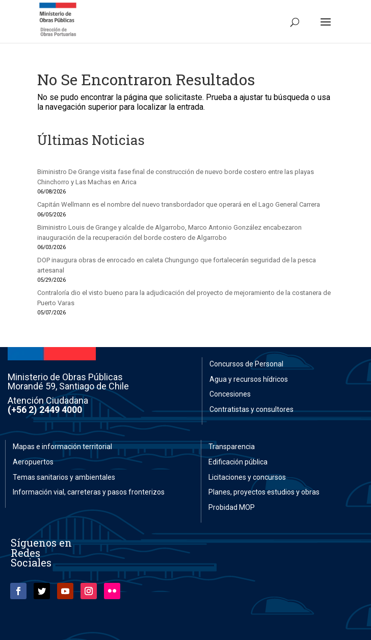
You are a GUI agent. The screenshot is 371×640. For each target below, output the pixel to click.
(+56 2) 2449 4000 (45, 409)
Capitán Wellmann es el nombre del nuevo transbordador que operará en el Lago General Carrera (178, 204)
